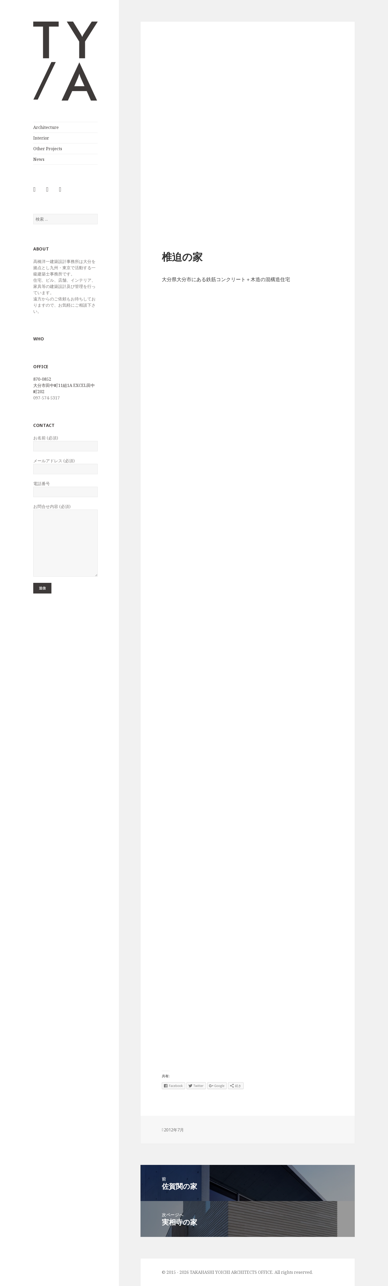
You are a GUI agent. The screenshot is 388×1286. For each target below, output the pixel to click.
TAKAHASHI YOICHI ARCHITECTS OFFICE (54, 100)
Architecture (46, 127)
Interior (41, 138)
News (38, 159)
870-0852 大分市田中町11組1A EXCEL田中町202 (64, 385)
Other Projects (47, 148)
